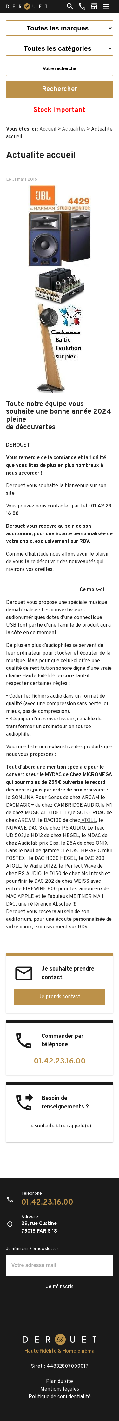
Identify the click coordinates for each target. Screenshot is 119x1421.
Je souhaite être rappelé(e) (59, 1126)
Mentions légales (59, 1389)
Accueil (47, 129)
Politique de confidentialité (60, 1397)
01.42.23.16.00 (60, 1061)
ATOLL (88, 820)
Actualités (74, 129)
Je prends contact (59, 997)
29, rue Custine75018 (39, 1228)
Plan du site (59, 1382)
